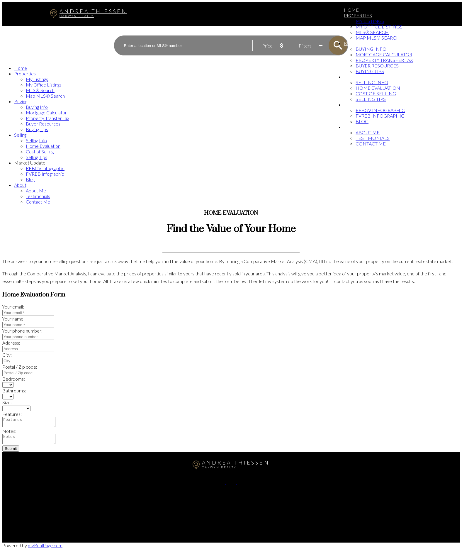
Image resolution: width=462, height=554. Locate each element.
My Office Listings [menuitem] (379, 26)
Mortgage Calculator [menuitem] (384, 54)
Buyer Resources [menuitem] (377, 65)
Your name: (13, 318)
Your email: (13, 306)
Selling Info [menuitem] (372, 82)
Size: (7, 402)
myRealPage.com (45, 549)
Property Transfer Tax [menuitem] (384, 60)
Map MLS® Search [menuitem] (378, 37)
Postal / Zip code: (19, 367)
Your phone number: (22, 330)
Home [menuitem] (351, 10)
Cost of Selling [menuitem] (376, 93)
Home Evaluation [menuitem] (378, 88)
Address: (11, 342)
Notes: (9, 433)
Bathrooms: (14, 390)
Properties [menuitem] (358, 15)
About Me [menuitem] (368, 132)
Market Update (363, 104)
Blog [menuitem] (362, 121)
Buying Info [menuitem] (371, 49)
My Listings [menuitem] (370, 21)
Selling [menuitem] (354, 76)
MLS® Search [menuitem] (372, 32)
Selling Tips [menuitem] (371, 99)
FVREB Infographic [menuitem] (380, 115)
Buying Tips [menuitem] (370, 71)
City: (7, 355)
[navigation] (231, 134)
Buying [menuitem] (353, 43)
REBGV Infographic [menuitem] (380, 110)
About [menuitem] (352, 127)
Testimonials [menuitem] (373, 138)
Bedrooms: (13, 379)
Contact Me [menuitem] (371, 143)
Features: (12, 414)
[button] (221, 485)
